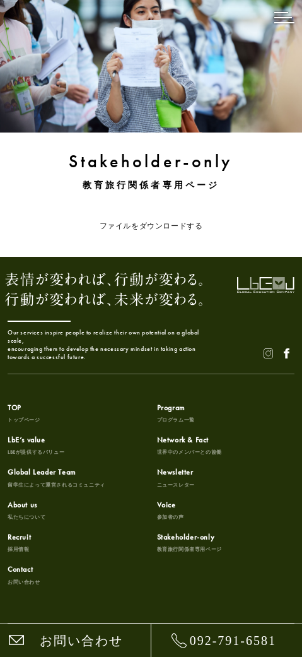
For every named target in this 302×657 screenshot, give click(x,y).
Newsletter (176, 477)
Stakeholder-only (189, 542)
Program (176, 413)
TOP (24, 413)
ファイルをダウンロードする (151, 226)
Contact (24, 575)
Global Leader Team (56, 477)
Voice (170, 510)
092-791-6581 (233, 641)
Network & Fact (189, 445)
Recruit (19, 542)
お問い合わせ (81, 641)
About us (26, 510)
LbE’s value (36, 445)
